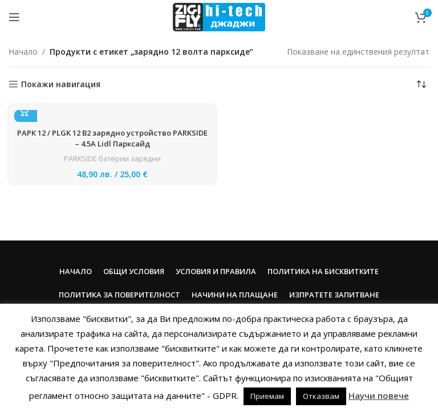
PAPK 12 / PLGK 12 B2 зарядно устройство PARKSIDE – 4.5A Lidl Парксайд (112, 139)
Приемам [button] (267, 396)
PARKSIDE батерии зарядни (113, 158)
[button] (25, 110)
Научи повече (378, 395)
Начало (23, 51)
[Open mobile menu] (14, 17)
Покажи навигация (60, 84)
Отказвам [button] (321, 396)
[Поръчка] (420, 84)
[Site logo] (219, 16)
